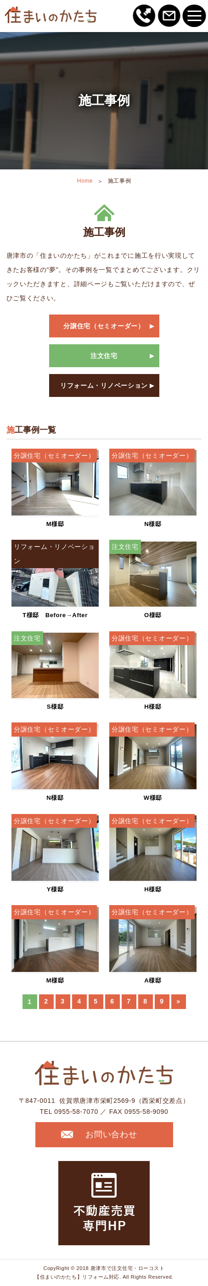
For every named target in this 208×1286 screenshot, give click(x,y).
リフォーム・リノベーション (104, 385)
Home (85, 181)
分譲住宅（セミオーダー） (103, 326)
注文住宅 (104, 355)
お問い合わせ (99, 1134)
